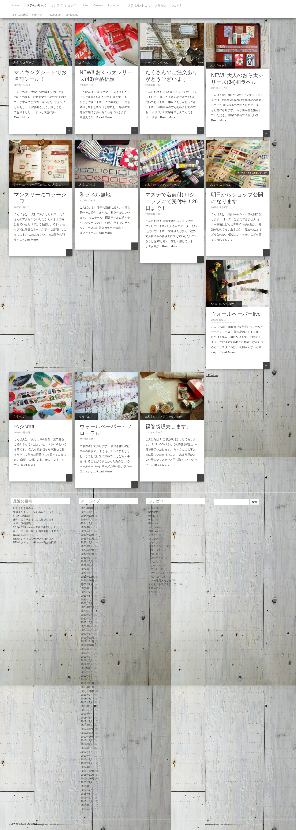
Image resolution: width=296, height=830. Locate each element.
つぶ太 (154, 561)
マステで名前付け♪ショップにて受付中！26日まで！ (171, 201)
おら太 (17, 62)
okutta (151, 515)
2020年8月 (87, 614)
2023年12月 (87, 534)
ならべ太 (162, 62)
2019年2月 (87, 675)
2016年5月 (87, 797)
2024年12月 (87, 515)
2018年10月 (87, 691)
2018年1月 (87, 725)
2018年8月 (87, 698)
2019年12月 (87, 637)
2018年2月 (87, 721)
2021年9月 (87, 584)
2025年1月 (87, 512)
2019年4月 (87, 668)
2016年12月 (87, 770)
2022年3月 (87, 569)
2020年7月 (87, 618)
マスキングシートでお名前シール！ (33, 512)
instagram (114, 5)
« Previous (212, 375)
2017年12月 (87, 729)
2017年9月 (87, 740)
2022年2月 (87, 572)
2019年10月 (87, 645)
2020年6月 (87, 622)
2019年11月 (87, 641)
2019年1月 (87, 679)
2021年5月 (87, 595)
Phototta (153, 523)
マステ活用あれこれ (137, 5)
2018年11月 (87, 687)
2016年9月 (87, 782)
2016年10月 (87, 778)
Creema (98, 5)
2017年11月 (87, 732)
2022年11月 (87, 553)
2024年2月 (87, 527)
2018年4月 (87, 713)
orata (151, 519)
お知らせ (160, 5)
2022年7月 (87, 557)
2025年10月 (87, 508)
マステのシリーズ (35, 5)
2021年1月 (87, 603)
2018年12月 (87, 683)
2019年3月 (87, 671)
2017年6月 (87, 748)
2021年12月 (87, 576)
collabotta (153, 508)
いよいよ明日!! (21, 515)
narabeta (153, 512)
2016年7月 (87, 790)
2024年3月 (87, 523)
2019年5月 (87, 664)
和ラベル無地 (95, 194)
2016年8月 (87, 786)
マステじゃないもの (169, 416)
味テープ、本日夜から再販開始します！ (36, 531)
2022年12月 (87, 550)
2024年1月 (87, 531)
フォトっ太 (156, 569)
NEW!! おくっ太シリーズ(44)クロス (33, 538)
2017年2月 (87, 763)
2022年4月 (87, 565)
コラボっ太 (156, 557)
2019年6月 (87, 660)
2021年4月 (87, 599)
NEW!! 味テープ (22, 534)
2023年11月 (87, 538)
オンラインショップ (63, 5)
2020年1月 (87, 633)
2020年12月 (87, 607)
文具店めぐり (156, 588)
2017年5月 (87, 751)
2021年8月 (87, 588)
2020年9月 (87, 611)
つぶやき (176, 5)
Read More (21, 117)
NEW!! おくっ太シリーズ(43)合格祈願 (34, 542)
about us (55, 14)
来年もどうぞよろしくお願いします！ (34, 519)
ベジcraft (24, 426)
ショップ (150, 62)
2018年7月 (87, 702)
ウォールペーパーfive (236, 314)
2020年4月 (87, 626)
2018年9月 (87, 694)
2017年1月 (87, 767)
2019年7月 (87, 656)
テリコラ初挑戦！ (23, 523)
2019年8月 (87, 652)
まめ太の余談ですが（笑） (28, 14)
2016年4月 (87, 801)
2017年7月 (87, 744)
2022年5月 (87, 561)
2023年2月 (87, 542)
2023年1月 (87, 546)
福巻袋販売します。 (168, 426)
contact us (72, 14)
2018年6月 (87, 706)
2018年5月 (87, 710)
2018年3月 (87, 717)
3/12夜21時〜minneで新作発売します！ (35, 527)
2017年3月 (87, 759)
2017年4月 (87, 755)
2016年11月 (87, 774)
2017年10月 (87, 736)
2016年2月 (87, 809)
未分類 (152, 591)
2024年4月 (87, 519)
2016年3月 (87, 805)
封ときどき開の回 (23, 508)
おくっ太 (84, 62)
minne (84, 5)
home (15, 5)
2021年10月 (87, 580)
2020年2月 (87, 630)
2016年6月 (87, 793)
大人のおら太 (218, 65)
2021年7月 (87, 591)
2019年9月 (87, 649)
